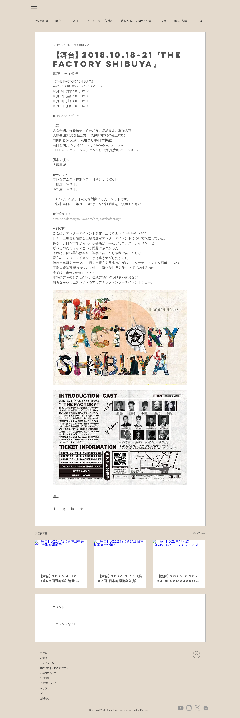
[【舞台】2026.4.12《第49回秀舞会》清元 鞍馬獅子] (61, 554)
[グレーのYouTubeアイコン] (180, 707)
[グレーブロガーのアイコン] (205, 707)
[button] (34, 8)
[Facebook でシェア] (54, 509)
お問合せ (44, 698)
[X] (197, 707)
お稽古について (48, 673)
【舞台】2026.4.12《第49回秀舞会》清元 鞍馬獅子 (61, 578)
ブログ (43, 693)
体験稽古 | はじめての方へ (51, 667)
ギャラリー (46, 688)
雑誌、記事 (180, 21)
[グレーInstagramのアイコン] (189, 707)
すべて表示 (199, 533)
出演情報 (44, 678)
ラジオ (162, 21)
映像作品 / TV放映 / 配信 (136, 21)
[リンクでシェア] (81, 509)
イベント (73, 21)
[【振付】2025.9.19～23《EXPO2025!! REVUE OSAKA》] (179, 554)
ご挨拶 (43, 657)
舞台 (58, 21)
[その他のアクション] (185, 45)
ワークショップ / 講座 (100, 21)
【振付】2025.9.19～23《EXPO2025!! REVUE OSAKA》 (177, 578)
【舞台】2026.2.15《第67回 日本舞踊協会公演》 (120, 578)
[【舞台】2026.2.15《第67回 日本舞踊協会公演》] (120, 554)
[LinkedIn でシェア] (72, 509)
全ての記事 (41, 21)
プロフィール (47, 662)
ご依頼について (48, 683)
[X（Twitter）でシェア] (63, 509)
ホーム (43, 652)
